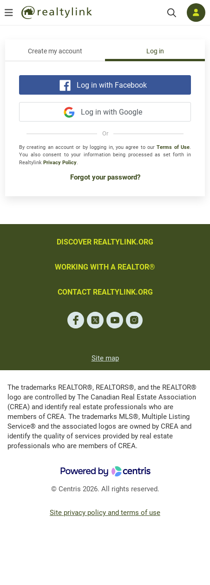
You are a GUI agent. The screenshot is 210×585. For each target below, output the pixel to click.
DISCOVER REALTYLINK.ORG (105, 242)
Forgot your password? (105, 177)
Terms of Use (173, 147)
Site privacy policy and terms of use (105, 512)
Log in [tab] (155, 51)
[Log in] (196, 12)
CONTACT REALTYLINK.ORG (105, 292)
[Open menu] (9, 12)
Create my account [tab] (55, 51)
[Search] (172, 13)
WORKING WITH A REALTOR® (105, 267)
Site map (105, 358)
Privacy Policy (60, 163)
